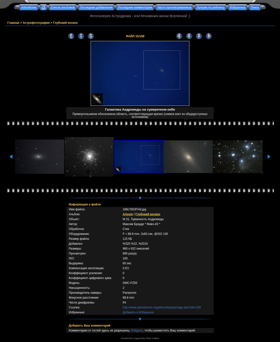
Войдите (137, 330)
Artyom (128, 214)
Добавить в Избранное (138, 312)
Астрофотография (36, 23)
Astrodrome (28, 7)
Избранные (237, 7)
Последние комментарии (135, 7)
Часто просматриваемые (174, 7)
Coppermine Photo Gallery (146, 338)
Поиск (255, 7)
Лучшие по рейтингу (210, 7)
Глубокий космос (65, 23)
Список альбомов (63, 7)
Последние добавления (96, 7)
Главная (13, 23)
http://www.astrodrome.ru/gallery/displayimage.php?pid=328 (162, 307)
